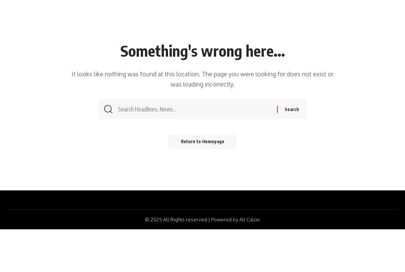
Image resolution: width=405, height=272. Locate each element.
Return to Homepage (203, 144)
